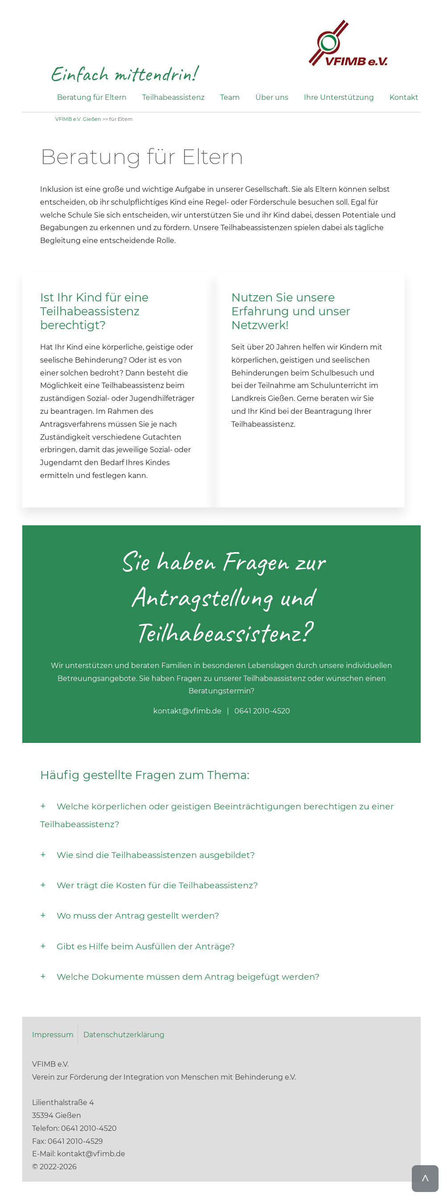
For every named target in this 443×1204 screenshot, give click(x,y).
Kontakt (404, 97)
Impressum (53, 1035)
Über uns (271, 97)
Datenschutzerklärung (123, 1035)
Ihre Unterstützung (339, 97)
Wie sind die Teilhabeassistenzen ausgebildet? (156, 854)
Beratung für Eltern (92, 97)
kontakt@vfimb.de (187, 711)
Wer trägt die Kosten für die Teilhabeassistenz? (157, 885)
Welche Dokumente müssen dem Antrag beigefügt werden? (188, 976)
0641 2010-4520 (262, 711)
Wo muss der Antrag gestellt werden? (138, 915)
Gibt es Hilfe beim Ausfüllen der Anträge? (146, 946)
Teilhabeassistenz (173, 97)
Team (230, 97)
